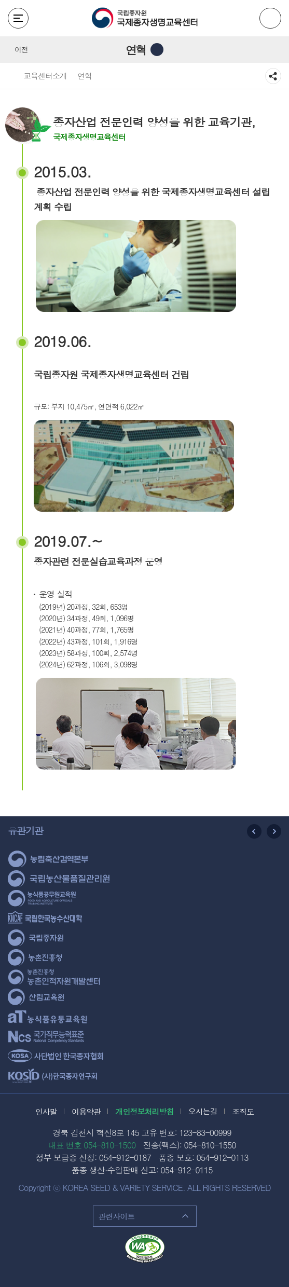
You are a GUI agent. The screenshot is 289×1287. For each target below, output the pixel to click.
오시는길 (202, 1111)
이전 (21, 49)
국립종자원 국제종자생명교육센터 (145, 18)
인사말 (46, 1111)
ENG (270, 18)
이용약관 (86, 1111)
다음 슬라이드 (274, 831)
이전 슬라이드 (254, 831)
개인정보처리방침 (145, 1111)
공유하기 (273, 76)
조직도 (243, 1111)
